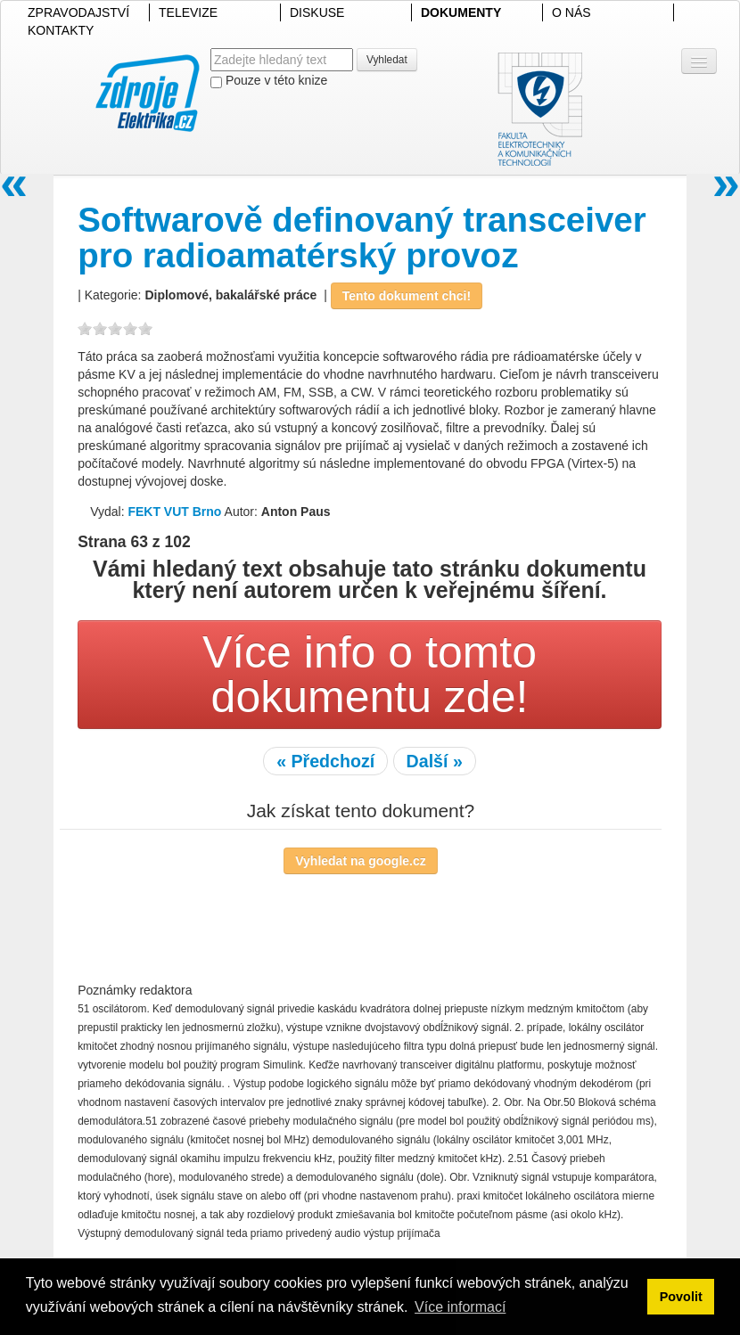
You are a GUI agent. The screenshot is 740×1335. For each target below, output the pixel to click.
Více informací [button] (460, 1307)
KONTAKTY (61, 30)
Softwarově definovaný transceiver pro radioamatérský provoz (362, 237)
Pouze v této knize (268, 80)
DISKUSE (317, 12)
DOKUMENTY (461, 12)
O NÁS (571, 12)
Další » (435, 761)
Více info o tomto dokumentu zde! (369, 674)
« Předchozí (325, 761)
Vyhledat (386, 59)
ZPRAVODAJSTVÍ (78, 12)
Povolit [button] (681, 1297)
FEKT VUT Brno (174, 511)
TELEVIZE (188, 12)
